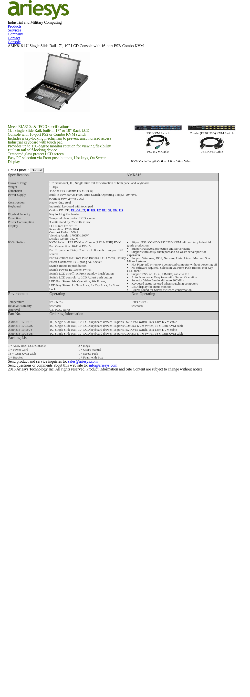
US (118, 344)
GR (78, 344)
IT (83, 344)
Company (139, 64)
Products (84, 64)
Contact (167, 64)
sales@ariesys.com (153, 671)
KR (92, 344)
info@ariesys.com (163, 677)
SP (107, 344)
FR (73, 344)
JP (87, 344)
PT (96, 344)
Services (112, 64)
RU (102, 344)
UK (112, 344)
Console (26, 110)
